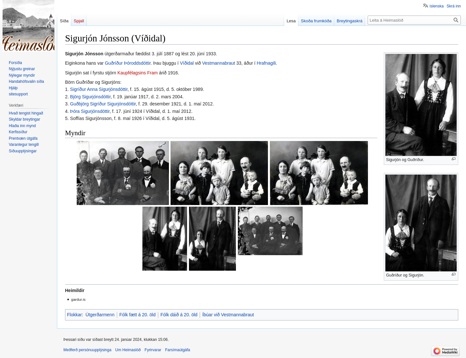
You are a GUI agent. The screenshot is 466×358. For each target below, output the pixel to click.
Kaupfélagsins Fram (137, 72)
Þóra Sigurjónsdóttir (90, 111)
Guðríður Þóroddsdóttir (128, 63)
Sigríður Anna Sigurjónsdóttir (99, 89)
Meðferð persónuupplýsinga (87, 350)
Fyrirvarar (153, 350)
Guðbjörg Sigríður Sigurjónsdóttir (103, 103)
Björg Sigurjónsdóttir (90, 96)
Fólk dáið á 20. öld (179, 314)
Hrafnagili (266, 63)
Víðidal (187, 63)
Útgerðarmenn (100, 314)
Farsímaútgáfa (177, 350)
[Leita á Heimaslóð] (414, 20)
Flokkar (74, 314)
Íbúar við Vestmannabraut (228, 314)
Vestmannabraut (218, 63)
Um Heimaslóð (128, 350)
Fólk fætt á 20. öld (137, 314)
